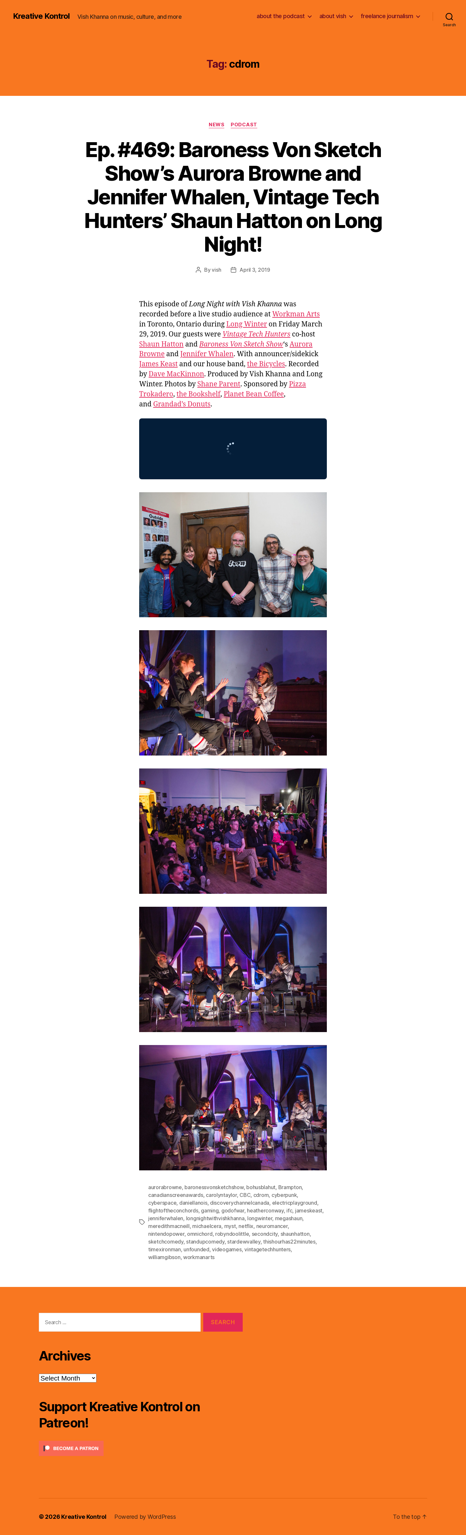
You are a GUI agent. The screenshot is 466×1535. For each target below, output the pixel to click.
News (216, 125)
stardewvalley (244, 1241)
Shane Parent (218, 384)
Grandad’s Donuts (181, 404)
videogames (226, 1249)
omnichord (200, 1234)
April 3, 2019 (254, 270)
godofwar (232, 1210)
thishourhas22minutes (289, 1241)
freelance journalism (387, 16)
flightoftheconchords (173, 1210)
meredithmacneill (169, 1226)
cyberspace (162, 1203)
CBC (244, 1195)
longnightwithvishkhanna (215, 1218)
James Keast (158, 364)
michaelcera (206, 1226)
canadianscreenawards (175, 1195)
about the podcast (281, 16)
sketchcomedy (165, 1241)
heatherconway (265, 1210)
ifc (289, 1210)
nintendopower (166, 1234)
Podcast (244, 125)
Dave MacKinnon (176, 374)
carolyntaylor (221, 1195)
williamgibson (164, 1257)
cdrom (261, 1195)
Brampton (290, 1187)
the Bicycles (266, 364)
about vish (332, 16)
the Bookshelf (198, 394)
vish (216, 270)
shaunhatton (295, 1234)
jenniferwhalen (165, 1218)
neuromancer (272, 1226)
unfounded (196, 1249)
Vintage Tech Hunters (256, 334)
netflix (246, 1226)
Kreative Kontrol (41, 16)
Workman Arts (296, 314)
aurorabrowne (165, 1187)
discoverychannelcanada (239, 1203)
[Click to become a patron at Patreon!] (141, 1448)
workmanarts (199, 1257)
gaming (209, 1210)
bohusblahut (260, 1187)
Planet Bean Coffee (254, 394)
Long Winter (246, 324)
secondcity (265, 1234)
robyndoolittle (232, 1234)
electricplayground (294, 1203)
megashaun (289, 1218)
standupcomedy (205, 1241)
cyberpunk (284, 1195)
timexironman (164, 1249)
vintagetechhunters (267, 1249)
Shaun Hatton (161, 344)
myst (230, 1226)
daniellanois (193, 1203)
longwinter (259, 1218)
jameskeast (308, 1210)
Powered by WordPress (145, 1516)
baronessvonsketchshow (213, 1187)
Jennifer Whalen (207, 354)
